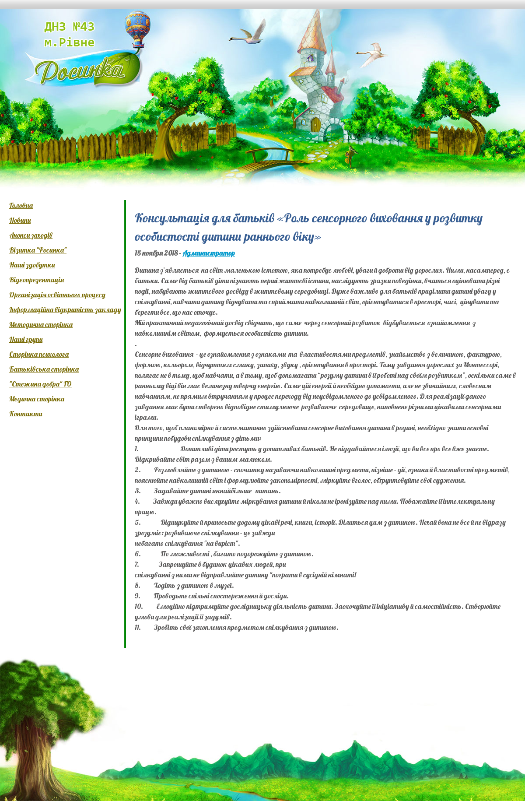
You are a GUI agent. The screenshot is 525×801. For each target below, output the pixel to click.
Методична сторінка (41, 324)
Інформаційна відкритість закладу (65, 309)
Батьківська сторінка (44, 369)
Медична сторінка (36, 398)
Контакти (25, 413)
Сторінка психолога (39, 354)
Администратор (208, 253)
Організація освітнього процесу (57, 294)
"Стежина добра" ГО (40, 383)
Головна (21, 205)
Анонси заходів (30, 235)
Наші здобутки (32, 264)
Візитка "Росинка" (37, 250)
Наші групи (25, 339)
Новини (20, 220)
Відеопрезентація (36, 279)
